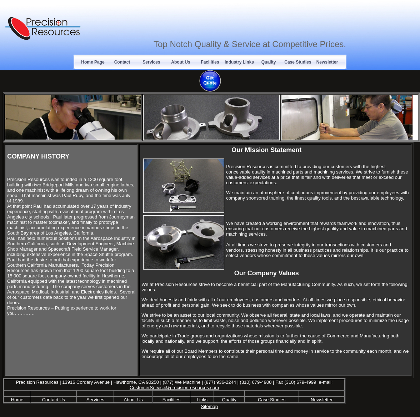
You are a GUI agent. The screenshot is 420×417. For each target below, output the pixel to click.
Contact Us (53, 399)
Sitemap (209, 406)
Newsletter (327, 62)
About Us (180, 62)
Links (202, 399)
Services (151, 62)
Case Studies (297, 62)
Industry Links (239, 62)
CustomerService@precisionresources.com (174, 387)
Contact (122, 62)
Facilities (210, 62)
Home (17, 399)
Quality (268, 62)
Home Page (92, 62)
